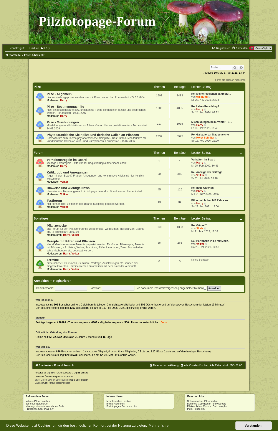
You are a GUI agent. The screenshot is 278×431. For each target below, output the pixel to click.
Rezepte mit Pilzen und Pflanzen (71, 241)
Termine (53, 260)
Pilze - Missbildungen (63, 122)
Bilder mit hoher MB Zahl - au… (210, 200)
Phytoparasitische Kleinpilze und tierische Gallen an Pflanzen (93, 135)
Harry (63, 100)
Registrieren (62, 280)
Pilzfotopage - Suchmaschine (121, 406)
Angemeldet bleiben (193, 288)
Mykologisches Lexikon (118, 401)
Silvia (199, 228)
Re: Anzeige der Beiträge (206, 172)
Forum (38, 152)
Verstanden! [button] (254, 425)
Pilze (37, 87)
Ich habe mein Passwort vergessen (157, 288)
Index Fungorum (196, 409)
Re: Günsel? (199, 225)
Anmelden (41, 280)
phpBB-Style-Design (78, 380)
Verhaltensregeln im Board (67, 160)
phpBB (50, 373)
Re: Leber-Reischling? (205, 106)
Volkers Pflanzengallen (38, 401)
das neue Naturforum (37, 403)
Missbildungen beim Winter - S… (211, 122)
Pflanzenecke (57, 225)
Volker (64, 181)
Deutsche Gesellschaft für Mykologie (206, 403)
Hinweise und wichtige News (68, 188)
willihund (202, 96)
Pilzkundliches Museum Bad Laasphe (207, 406)
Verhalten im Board (203, 159)
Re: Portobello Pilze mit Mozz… (210, 241)
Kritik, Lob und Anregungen (67, 172)
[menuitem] (45, 48)
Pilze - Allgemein (59, 94)
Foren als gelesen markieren (230, 80)
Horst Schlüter (205, 137)
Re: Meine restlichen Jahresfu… (211, 93)
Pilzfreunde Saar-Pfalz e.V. (40, 409)
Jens (164, 322)
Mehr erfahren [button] (159, 425)
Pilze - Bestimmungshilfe (65, 106)
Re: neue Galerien (202, 187)
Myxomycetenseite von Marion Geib (45, 406)
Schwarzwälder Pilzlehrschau (202, 401)
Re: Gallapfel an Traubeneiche (210, 134)
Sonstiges (41, 218)
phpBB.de (68, 376)
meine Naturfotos (115, 403)
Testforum (54, 200)
